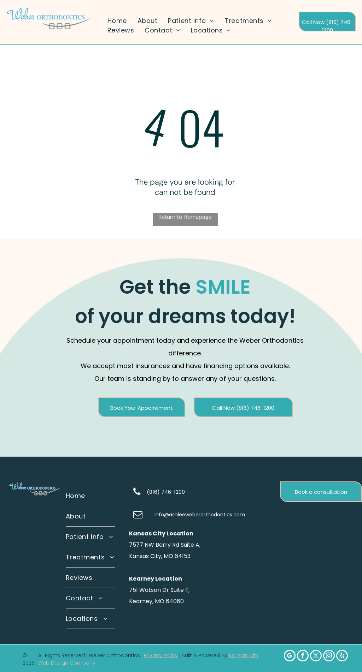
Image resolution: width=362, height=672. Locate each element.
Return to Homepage (185, 217)
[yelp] (342, 656)
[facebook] (303, 656)
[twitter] (316, 656)
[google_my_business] (290, 656)
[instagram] (329, 656)
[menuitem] (117, 20)
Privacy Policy (161, 655)
